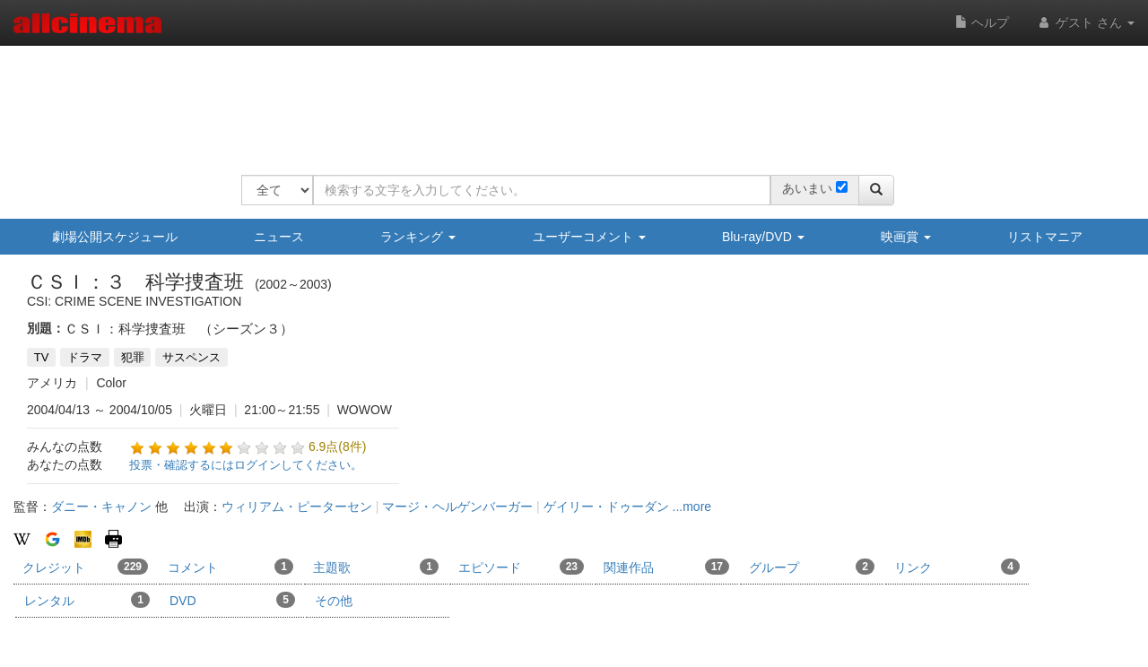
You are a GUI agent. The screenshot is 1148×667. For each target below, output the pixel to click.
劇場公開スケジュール (115, 237)
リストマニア (1045, 237)
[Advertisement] (567, 98)
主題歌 (376, 567)
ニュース (279, 237)
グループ (811, 567)
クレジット (85, 567)
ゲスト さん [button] (1085, 22)
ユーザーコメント (589, 237)
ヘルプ (982, 22)
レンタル (87, 600)
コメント (230, 567)
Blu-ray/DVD (763, 237)
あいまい (807, 188)
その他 (333, 600)
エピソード (521, 567)
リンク (957, 567)
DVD (232, 600)
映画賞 (906, 237)
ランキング (418, 237)
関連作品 (666, 567)
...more (692, 506)
